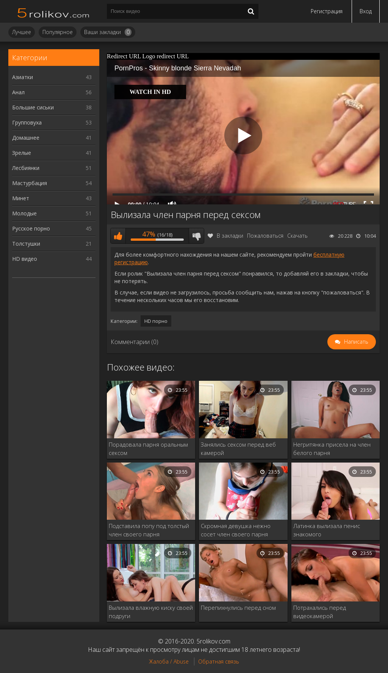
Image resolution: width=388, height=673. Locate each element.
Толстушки (52, 243)
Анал (52, 92)
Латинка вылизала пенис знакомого (326, 530)
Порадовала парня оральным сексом (148, 448)
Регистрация (327, 11)
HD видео (52, 258)
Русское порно (52, 228)
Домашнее (52, 137)
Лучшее (21, 32)
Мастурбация (52, 183)
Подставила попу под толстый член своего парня (149, 530)
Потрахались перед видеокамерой (319, 612)
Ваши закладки (107, 32)
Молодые (52, 213)
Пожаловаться (265, 235)
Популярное (57, 32)
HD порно (155, 321)
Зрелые (52, 152)
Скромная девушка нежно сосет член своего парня (236, 530)
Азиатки (52, 77)
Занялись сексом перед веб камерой (238, 448)
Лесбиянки (52, 167)
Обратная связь (218, 661)
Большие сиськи (52, 107)
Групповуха (52, 122)
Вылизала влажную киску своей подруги (151, 612)
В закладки (225, 235)
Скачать (297, 235)
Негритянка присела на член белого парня (332, 448)
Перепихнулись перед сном (238, 607)
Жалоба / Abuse (169, 661)
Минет (52, 198)
